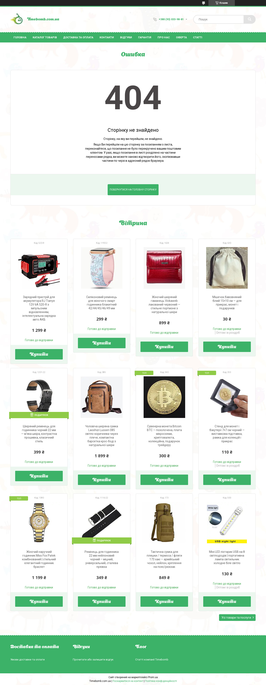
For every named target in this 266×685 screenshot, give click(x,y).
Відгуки (126, 37)
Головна (20, 37)
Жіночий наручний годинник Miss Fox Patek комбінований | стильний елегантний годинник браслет (39, 559)
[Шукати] (250, 19)
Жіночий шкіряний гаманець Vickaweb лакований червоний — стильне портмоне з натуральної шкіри (164, 304)
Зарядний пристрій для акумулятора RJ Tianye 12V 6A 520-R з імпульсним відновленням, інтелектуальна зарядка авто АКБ (39, 308)
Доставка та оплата (78, 37)
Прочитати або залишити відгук (93, 659)
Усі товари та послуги (236, 617)
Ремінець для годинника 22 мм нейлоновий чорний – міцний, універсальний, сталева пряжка (102, 559)
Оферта (181, 37)
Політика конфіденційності (161, 681)
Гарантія (144, 37)
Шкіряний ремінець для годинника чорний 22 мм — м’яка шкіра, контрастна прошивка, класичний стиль (39, 434)
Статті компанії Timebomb (151, 659)
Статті (197, 37)
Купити (39, 355)
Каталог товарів (45, 37)
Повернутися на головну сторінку (133, 189)
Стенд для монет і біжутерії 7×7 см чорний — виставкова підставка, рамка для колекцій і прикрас (227, 434)
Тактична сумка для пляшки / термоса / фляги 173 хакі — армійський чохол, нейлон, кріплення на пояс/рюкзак (164, 559)
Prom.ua (153, 677)
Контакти (107, 37)
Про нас (164, 37)
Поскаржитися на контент (128, 681)
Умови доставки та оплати (27, 659)
